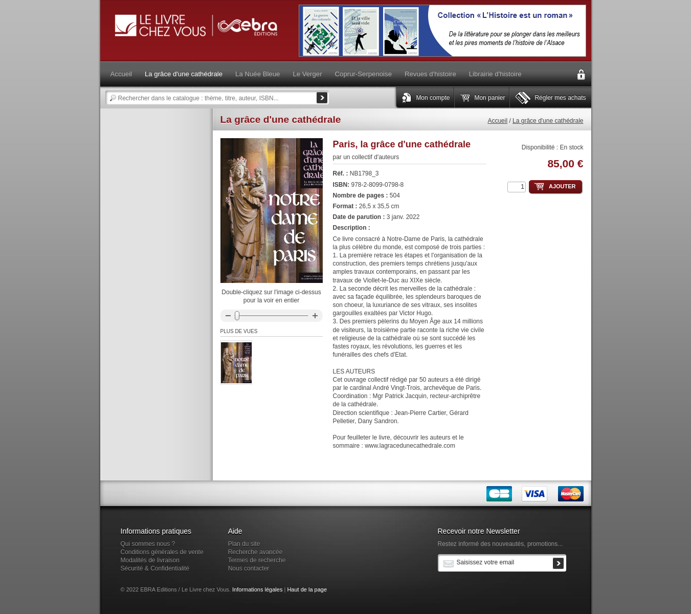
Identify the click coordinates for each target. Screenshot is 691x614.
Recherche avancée (255, 552)
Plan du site (244, 543)
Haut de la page (307, 589)
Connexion (581, 74)
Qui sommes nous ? (148, 543)
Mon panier (489, 97)
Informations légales (257, 589)
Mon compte (433, 97)
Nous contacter (249, 568)
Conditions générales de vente (162, 552)
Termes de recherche (257, 560)
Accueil (497, 120)
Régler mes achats (560, 97)
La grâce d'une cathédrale (547, 120)
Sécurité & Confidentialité (155, 568)
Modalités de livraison (150, 560)
